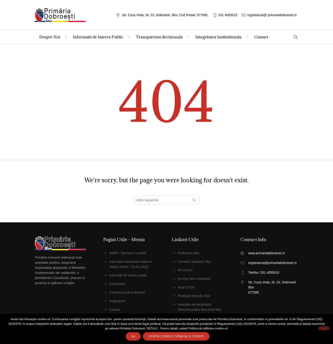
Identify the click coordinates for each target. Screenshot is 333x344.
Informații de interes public (128, 275)
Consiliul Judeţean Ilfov (194, 261)
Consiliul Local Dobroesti (127, 292)
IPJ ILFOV (185, 270)
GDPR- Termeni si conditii (127, 253)
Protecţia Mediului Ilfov (194, 296)
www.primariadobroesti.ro (266, 253)
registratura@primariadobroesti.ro (272, 263)
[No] (324, 328)
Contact (114, 309)
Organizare (117, 301)
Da (133, 336)
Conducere (117, 284)
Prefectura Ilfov (189, 253)
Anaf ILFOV (186, 287)
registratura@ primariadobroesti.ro (271, 15)
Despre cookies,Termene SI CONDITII (176, 336)
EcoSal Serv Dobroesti (194, 279)
